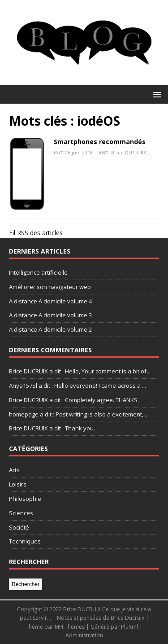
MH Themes (70, 627)
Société (19, 527)
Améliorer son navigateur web (50, 287)
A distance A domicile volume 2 (50, 329)
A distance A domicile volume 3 (50, 315)
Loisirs (17, 484)
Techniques (25, 541)
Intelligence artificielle (38, 272)
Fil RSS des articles (36, 232)
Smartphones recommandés (100, 141)
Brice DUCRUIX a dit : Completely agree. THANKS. (74, 400)
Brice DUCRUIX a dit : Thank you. (52, 428)
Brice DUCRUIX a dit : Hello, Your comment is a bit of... (80, 371)
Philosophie (25, 499)
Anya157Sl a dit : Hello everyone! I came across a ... (77, 385)
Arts (14, 470)
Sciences (21, 513)
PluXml (129, 627)
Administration (84, 635)
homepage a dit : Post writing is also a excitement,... (78, 414)
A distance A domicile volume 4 (50, 301)
